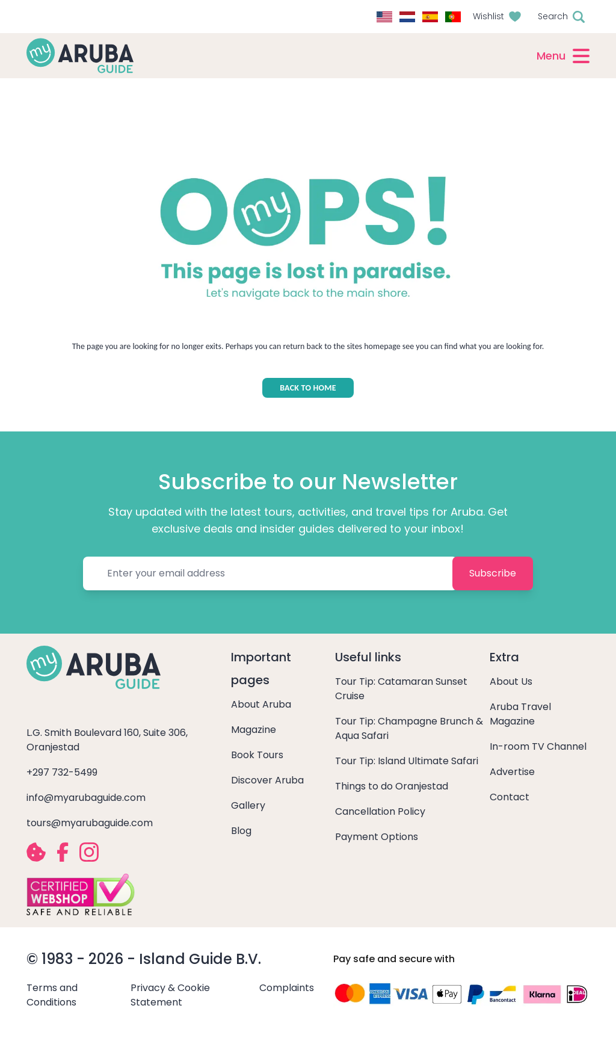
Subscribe (492, 573)
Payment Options (376, 837)
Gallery (248, 805)
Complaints (286, 988)
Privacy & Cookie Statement (170, 995)
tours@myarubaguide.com (89, 823)
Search (553, 16)
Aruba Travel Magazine (520, 714)
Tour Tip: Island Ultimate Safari (406, 761)
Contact (509, 797)
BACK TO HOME (308, 388)
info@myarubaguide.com (86, 798)
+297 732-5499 (61, 772)
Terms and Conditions (52, 995)
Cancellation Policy (380, 811)
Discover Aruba (267, 780)
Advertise (512, 772)
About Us (511, 681)
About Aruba (261, 704)
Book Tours (257, 755)
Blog (241, 831)
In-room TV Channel (538, 746)
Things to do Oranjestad (391, 786)
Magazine (253, 730)
